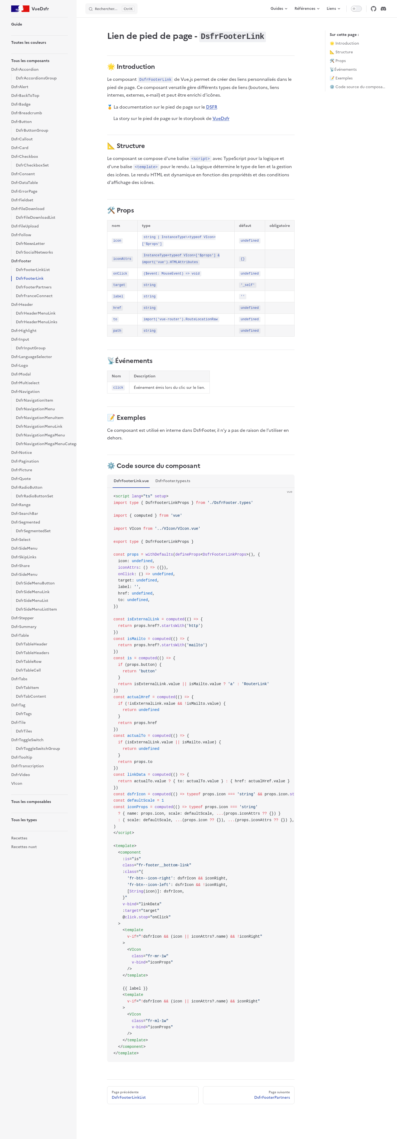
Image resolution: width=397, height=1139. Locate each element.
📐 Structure (341, 52)
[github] (373, 9)
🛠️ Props (338, 61)
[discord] (383, 9)
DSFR (211, 107)
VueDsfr (221, 118)
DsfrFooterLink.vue (131, 481)
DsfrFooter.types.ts (172, 481)
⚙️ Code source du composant (358, 87)
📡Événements (343, 69)
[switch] (356, 9)
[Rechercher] (111, 8)
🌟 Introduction (344, 43)
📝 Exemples (341, 78)
